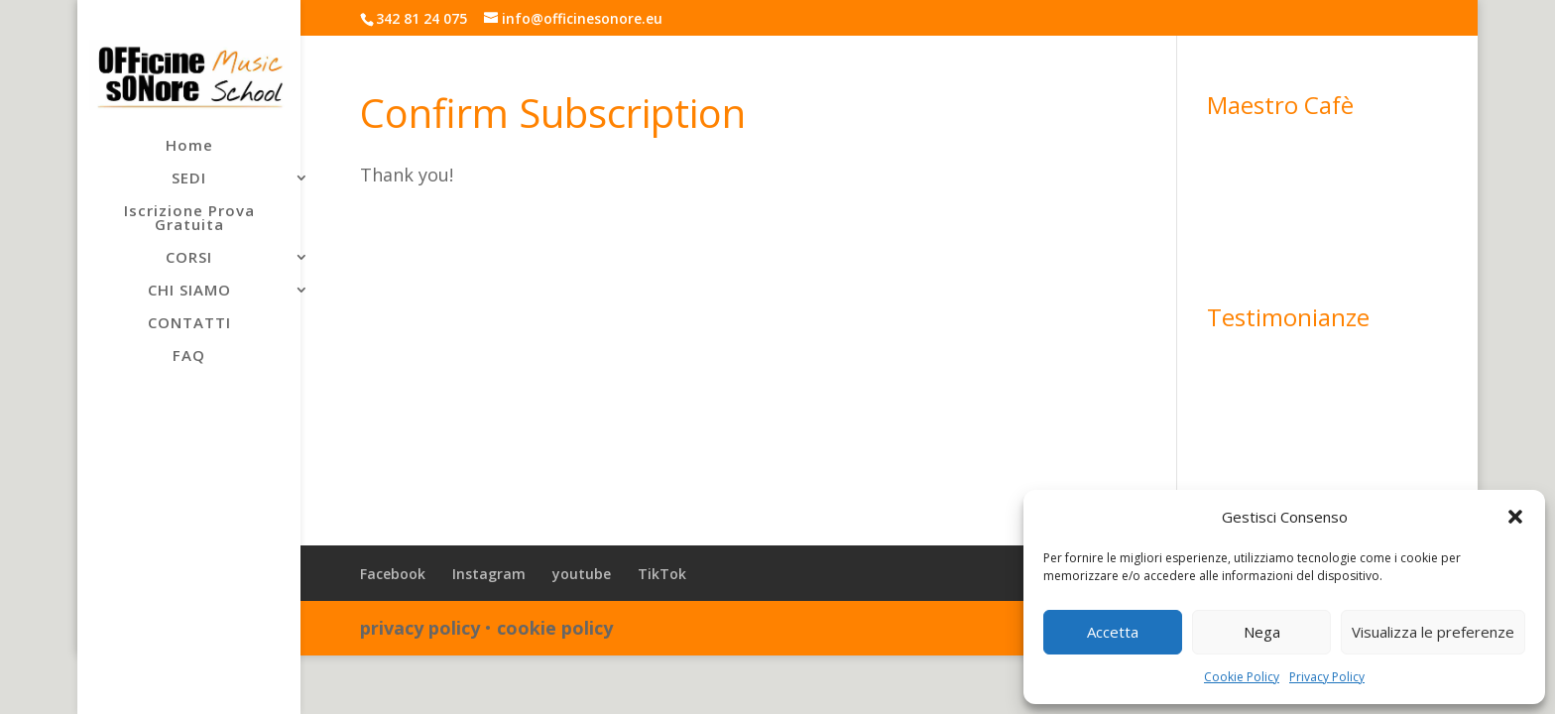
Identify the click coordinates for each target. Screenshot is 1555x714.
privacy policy (420, 628)
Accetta (1112, 632)
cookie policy (555, 628)
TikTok (662, 573)
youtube (581, 573)
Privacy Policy (1327, 676)
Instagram (489, 573)
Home (189, 146)
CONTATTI (189, 323)
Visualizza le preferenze (1433, 632)
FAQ (189, 356)
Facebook (392, 573)
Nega (1262, 632)
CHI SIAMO (189, 291)
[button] (1515, 517)
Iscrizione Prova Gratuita (189, 218)
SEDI (189, 179)
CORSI (189, 258)
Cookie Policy (1241, 676)
